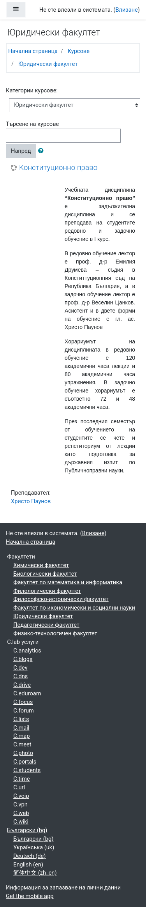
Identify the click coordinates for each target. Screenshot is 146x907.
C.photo (23, 753)
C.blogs (22, 659)
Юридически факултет (48, 63)
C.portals (24, 761)
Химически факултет (41, 565)
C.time (21, 778)
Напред (21, 150)
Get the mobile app (29, 896)
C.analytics (27, 650)
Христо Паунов (31, 501)
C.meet (22, 744)
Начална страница (33, 51)
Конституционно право (58, 167)
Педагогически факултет (46, 624)
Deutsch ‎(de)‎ (29, 855)
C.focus (23, 701)
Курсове (79, 51)
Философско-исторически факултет (61, 599)
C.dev (20, 667)
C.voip (21, 795)
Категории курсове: (32, 90)
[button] (42, 151)
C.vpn (20, 804)
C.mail (21, 727)
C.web (21, 813)
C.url (19, 787)
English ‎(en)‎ (28, 864)
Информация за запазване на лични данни (63, 887)
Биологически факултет (45, 573)
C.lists (21, 719)
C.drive (22, 684)
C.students (26, 770)
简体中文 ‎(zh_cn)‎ (34, 872)
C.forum (23, 710)
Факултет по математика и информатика (67, 582)
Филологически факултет (47, 590)
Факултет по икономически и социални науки (74, 607)
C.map (21, 735)
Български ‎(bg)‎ (27, 830)
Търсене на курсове (32, 123)
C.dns (20, 676)
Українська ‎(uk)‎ (33, 847)
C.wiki (20, 821)
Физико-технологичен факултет (55, 633)
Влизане (126, 9)
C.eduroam (27, 693)
